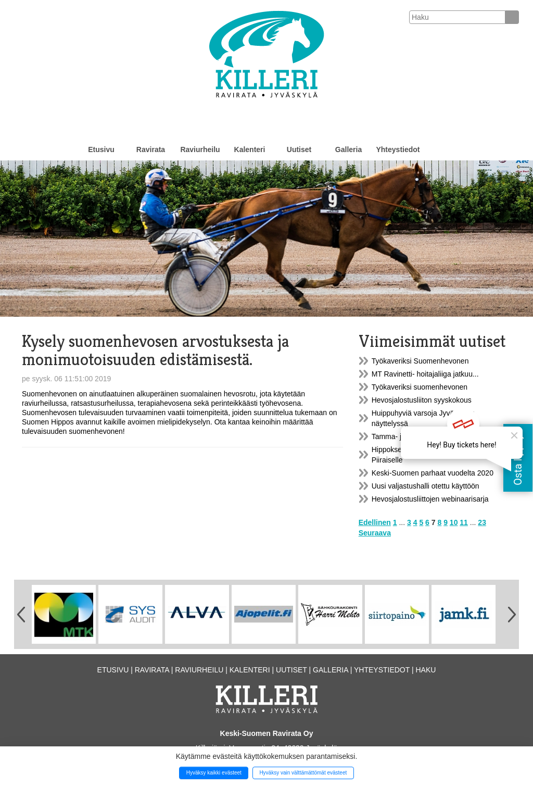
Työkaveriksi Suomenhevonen (420, 361)
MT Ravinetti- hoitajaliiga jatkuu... (425, 374)
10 (454, 522)
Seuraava (375, 533)
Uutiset (299, 149)
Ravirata (150, 149)
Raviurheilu (200, 149)
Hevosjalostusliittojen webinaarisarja (430, 499)
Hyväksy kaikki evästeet (214, 773)
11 (464, 522)
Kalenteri (249, 149)
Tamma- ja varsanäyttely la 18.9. (424, 436)
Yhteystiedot (398, 149)
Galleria (348, 149)
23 (482, 522)
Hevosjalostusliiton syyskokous (422, 400)
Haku (425, 670)
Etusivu (101, 149)
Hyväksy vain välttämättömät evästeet (303, 773)
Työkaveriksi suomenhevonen (419, 387)
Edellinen (375, 522)
